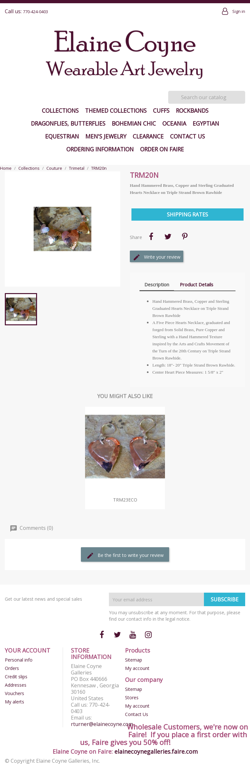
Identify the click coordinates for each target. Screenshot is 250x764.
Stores (132, 697)
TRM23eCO (125, 500)
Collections (60, 110)
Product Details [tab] (196, 284)
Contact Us (187, 136)
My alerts (14, 702)
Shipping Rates (187, 214)
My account (137, 668)
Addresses (15, 685)
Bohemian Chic (134, 123)
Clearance (148, 136)
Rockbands (192, 110)
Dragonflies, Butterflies (68, 123)
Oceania (174, 123)
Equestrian (62, 136)
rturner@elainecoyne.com (102, 724)
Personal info (19, 660)
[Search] (206, 97)
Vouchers (14, 693)
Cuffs (161, 110)
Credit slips (16, 676)
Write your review (156, 257)
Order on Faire (162, 149)
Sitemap (133, 660)
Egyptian (206, 123)
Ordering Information (100, 149)
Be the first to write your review (125, 555)
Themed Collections (116, 110)
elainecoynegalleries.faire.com (156, 751)
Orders (12, 668)
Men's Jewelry (105, 136)
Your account (27, 650)
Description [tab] (156, 284)
